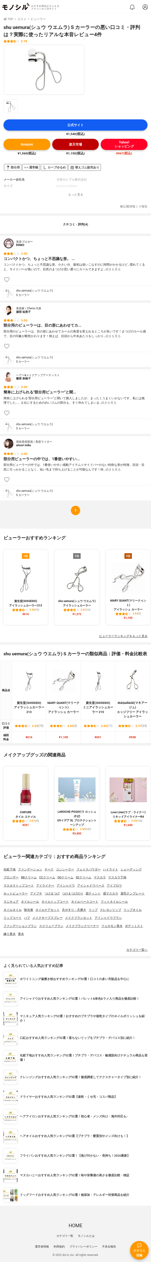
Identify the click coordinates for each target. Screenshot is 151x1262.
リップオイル (133, 910)
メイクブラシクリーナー (82, 926)
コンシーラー (65, 869)
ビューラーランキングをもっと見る (123, 636)
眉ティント (93, 893)
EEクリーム (83, 877)
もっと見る (75, 194)
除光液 (28, 910)
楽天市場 (75, 144)
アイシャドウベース (90, 885)
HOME (75, 1225)
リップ (93, 910)
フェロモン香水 (112, 926)
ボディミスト (134, 926)
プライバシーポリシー (83, 1246)
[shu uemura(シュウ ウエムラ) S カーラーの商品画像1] (44, 69)
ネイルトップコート (55, 901)
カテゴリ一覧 (64, 1235)
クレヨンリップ (110, 910)
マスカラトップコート (18, 885)
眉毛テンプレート (132, 893)
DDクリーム (66, 877)
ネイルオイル (12, 910)
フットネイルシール (114, 901)
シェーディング (131, 869)
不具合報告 (109, 1246)
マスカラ (100, 877)
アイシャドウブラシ (108, 918)
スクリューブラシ (51, 926)
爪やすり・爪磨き (74, 910)
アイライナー (45, 885)
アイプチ (36, 893)
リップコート (12, 918)
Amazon (27, 144)
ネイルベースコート (84, 901)
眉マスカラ (110, 893)
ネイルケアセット (47, 910)
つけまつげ (52, 893)
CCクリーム (47, 877)
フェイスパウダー (88, 869)
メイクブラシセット (78, 918)
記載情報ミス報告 (134, 206)
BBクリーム (29, 877)
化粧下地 (9, 869)
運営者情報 (42, 1246)
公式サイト (75, 125)
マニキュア (11, 901)
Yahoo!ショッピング (124, 144)
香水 (21, 934)
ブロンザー (11, 877)
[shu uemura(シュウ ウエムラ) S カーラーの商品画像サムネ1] (10, 106)
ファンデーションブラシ (20, 926)
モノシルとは (86, 1235)
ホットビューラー (15, 893)
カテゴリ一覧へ (137, 950)
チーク (49, 869)
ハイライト (110, 869)
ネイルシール (30, 901)
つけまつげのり (72, 893)
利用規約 (59, 1246)
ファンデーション (30, 869)
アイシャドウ (66, 885)
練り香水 (9, 934)
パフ (27, 918)
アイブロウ (114, 885)
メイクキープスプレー (47, 918)
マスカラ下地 (117, 877)
